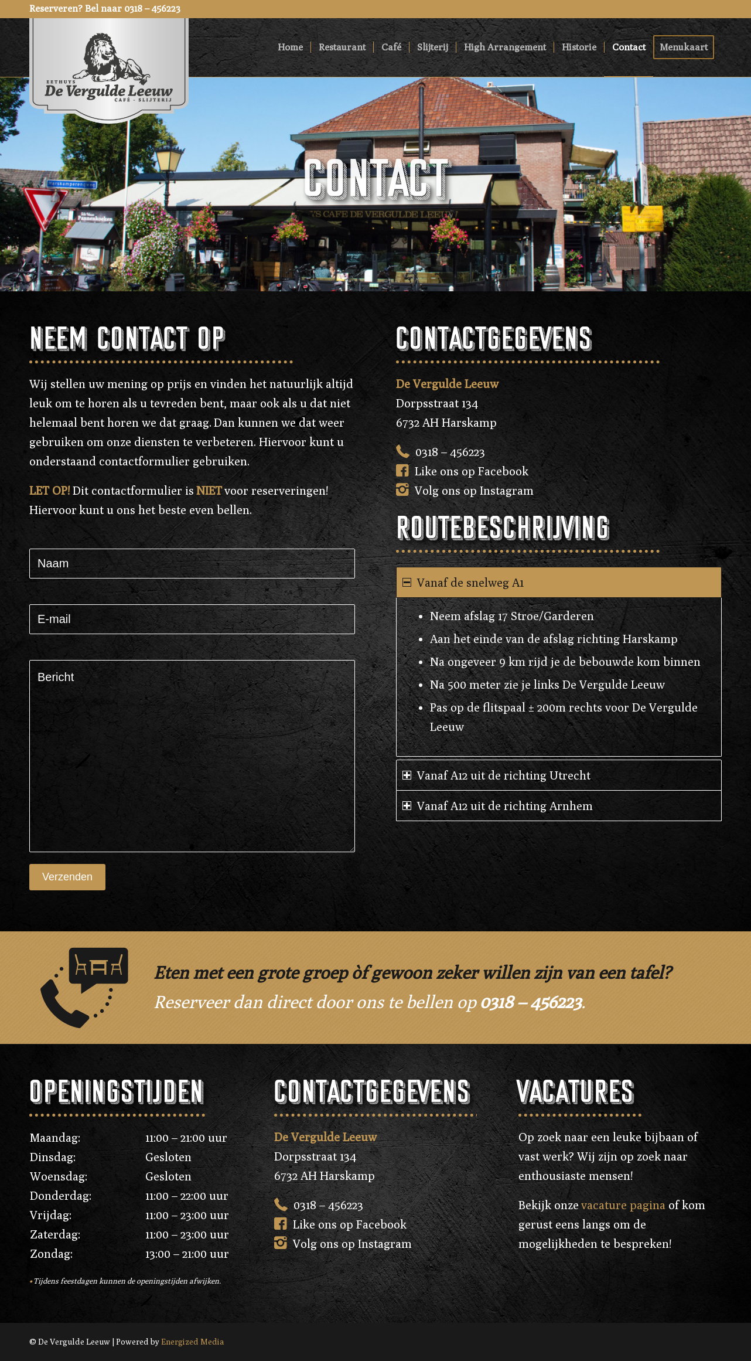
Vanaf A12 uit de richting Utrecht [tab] (496, 775)
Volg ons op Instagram (474, 490)
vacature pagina (623, 1205)
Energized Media (192, 1341)
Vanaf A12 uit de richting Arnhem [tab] (497, 805)
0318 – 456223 (450, 451)
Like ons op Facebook (471, 471)
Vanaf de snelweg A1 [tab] (463, 582)
